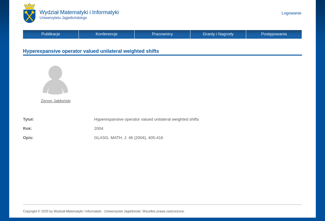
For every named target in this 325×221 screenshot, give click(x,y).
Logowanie (291, 13)
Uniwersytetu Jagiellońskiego (63, 18)
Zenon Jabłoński (56, 101)
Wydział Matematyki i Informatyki (79, 12)
